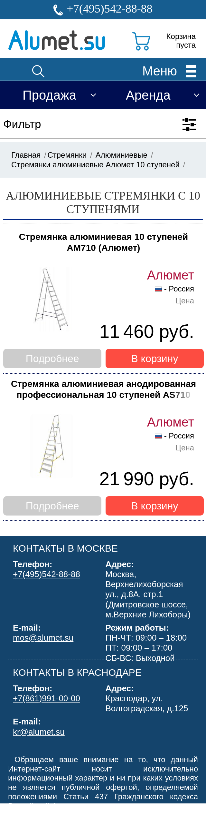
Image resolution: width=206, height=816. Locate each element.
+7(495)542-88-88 (109, 8)
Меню (159, 70)
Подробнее (52, 358)
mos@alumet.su (43, 638)
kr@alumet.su (39, 732)
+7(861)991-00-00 (46, 698)
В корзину (154, 358)
